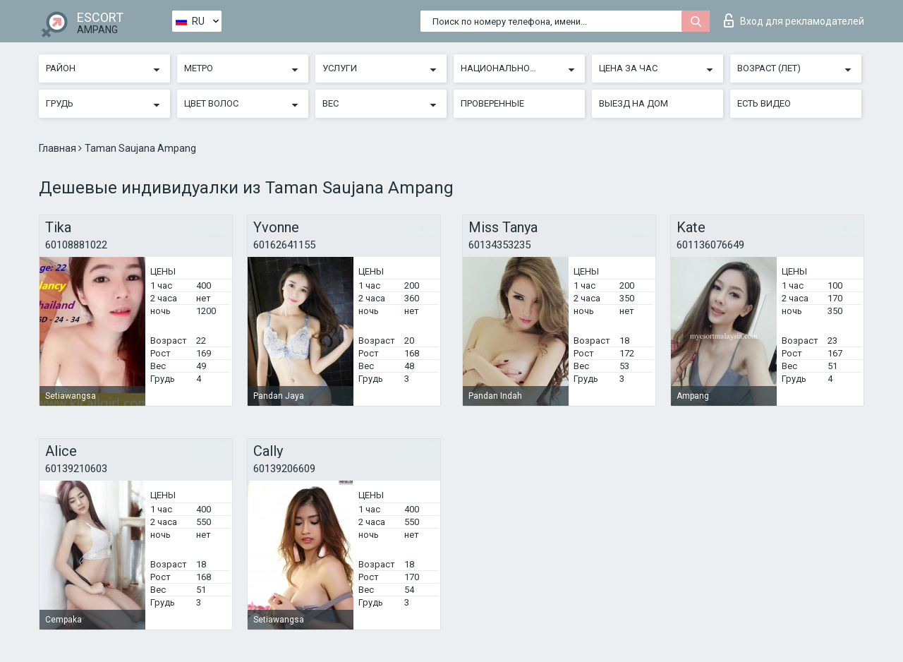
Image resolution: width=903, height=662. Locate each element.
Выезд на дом (633, 103)
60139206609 (284, 468)
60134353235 (499, 245)
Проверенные (492, 103)
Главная (58, 148)
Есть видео (764, 103)
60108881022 (76, 245)
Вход (794, 20)
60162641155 (284, 245)
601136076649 (710, 245)
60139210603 (76, 468)
